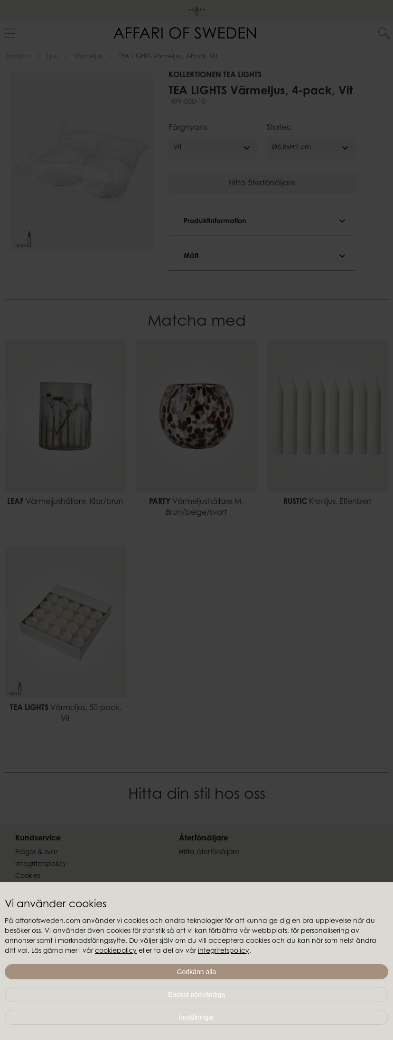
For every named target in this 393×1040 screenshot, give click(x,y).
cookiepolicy (116, 951)
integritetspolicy (223, 951)
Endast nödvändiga (196, 994)
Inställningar (196, 1017)
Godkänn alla (196, 972)
